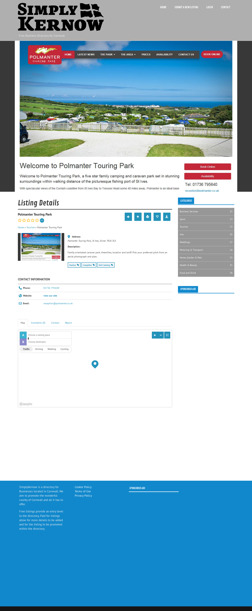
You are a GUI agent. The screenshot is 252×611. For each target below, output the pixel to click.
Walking (52, 349)
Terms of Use (83, 491)
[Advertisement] (95, 445)
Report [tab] (68, 322)
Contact (225, 7)
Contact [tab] (55, 322)
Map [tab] (23, 322)
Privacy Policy (83, 495)
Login (209, 7)
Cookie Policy (83, 487)
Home (163, 7)
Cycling (64, 349)
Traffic (26, 349)
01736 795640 (51, 287)
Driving (39, 349)
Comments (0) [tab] (38, 322)
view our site (50, 295)
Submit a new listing (186, 7)
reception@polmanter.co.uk (58, 303)
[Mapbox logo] (26, 404)
